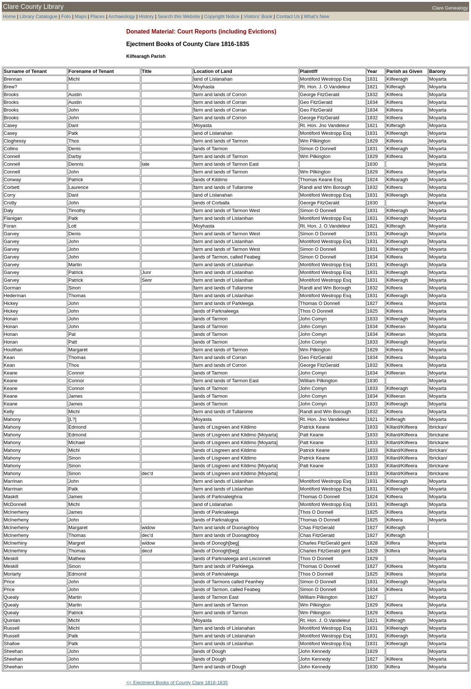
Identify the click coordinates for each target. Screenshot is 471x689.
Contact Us (288, 16)
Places (98, 16)
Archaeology (121, 16)
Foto (66, 16)
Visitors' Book (258, 16)
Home (9, 16)
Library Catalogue (38, 16)
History (146, 16)
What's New (316, 16)
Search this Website (178, 16)
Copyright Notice (221, 16)
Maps (80, 16)
